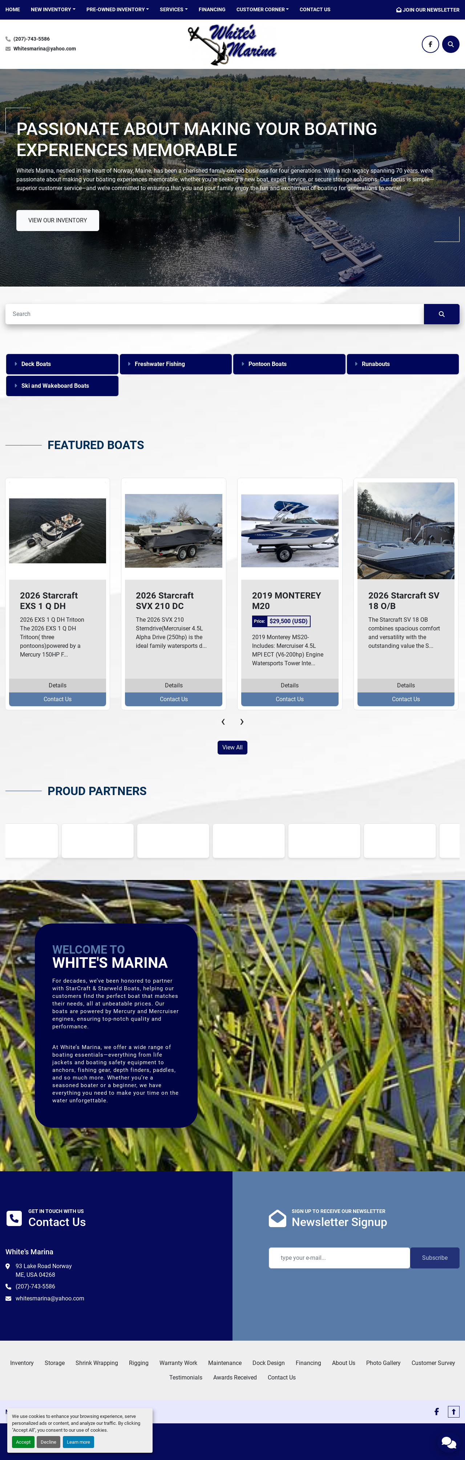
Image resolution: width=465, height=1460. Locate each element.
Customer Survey (433, 1363)
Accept (23, 1442)
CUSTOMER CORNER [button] (260, 9)
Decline (48, 1442)
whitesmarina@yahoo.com (50, 1298)
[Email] (339, 1257)
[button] (53, 9)
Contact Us (315, 9)
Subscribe (435, 1257)
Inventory (22, 1363)
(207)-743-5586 (31, 39)
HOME (12, 9)
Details (57, 685)
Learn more (78, 1442)
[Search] (451, 44)
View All (232, 747)
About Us (343, 1363)
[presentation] (223, 721)
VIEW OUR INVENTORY (57, 220)
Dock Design (268, 1363)
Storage (55, 1363)
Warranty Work (178, 1363)
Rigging (139, 1363)
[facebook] (430, 44)
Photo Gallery (383, 1363)
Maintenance (225, 1363)
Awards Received (235, 1377)
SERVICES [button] (171, 9)
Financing (212, 9)
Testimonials (185, 1377)
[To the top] (454, 1412)
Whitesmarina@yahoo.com (44, 49)
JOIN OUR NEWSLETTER (431, 10)
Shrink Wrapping (97, 1363)
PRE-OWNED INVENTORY (115, 9)
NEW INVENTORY (51, 9)
